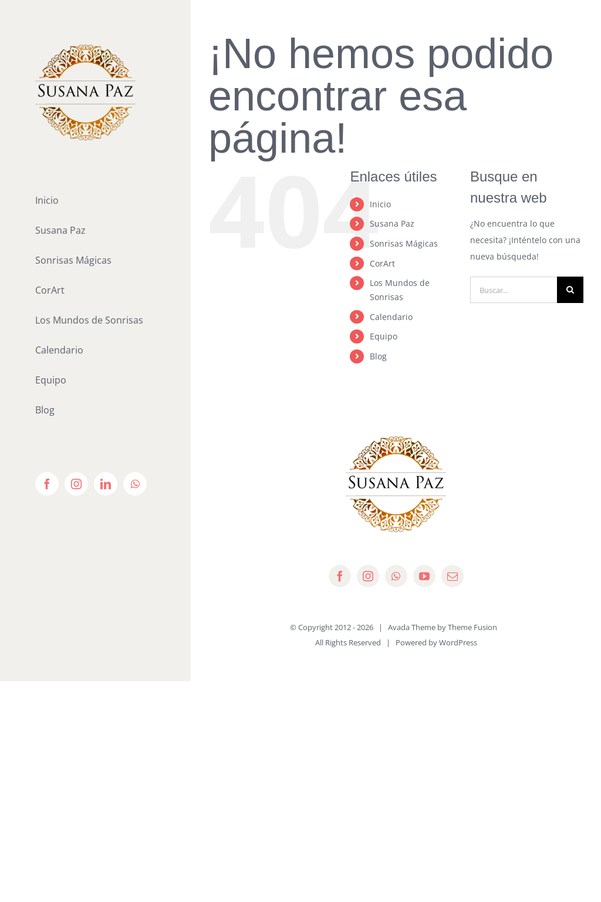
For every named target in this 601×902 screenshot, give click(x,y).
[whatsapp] (396, 576)
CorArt (382, 263)
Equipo (383, 336)
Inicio (380, 204)
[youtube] (424, 576)
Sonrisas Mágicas (404, 243)
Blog (378, 356)
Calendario (391, 316)
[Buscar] (570, 290)
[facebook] (340, 576)
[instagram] (368, 576)
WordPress (458, 642)
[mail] (452, 576)
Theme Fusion (472, 627)
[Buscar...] (513, 290)
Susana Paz (392, 223)
